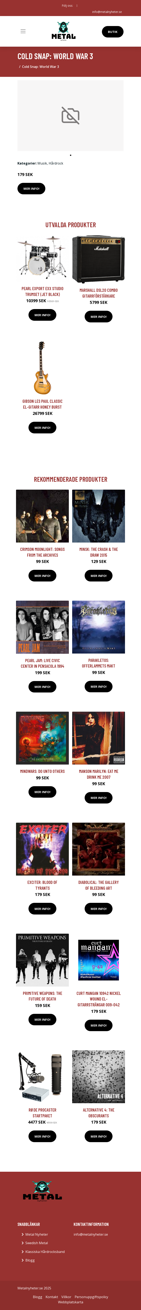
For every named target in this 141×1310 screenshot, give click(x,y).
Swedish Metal (36, 1243)
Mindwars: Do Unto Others (42, 771)
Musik (42, 163)
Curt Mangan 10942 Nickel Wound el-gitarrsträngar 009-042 (99, 999)
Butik (113, 32)
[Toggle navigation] (23, 31)
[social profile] (77, 6)
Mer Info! (31, 188)
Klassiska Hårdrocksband (45, 1251)
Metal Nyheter (36, 1234)
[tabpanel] (70, 115)
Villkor (66, 1297)
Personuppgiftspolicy (91, 1297)
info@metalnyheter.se (107, 12)
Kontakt (52, 1297)
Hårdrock (56, 163)
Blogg (30, 1260)
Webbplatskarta (70, 1302)
